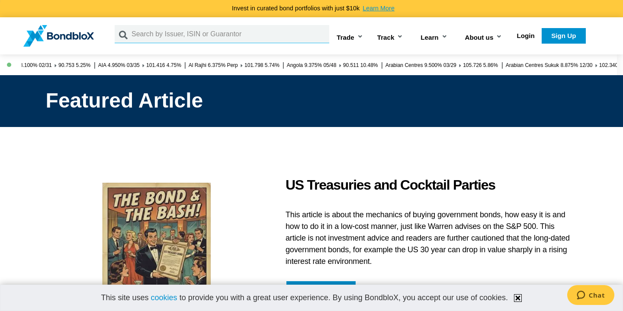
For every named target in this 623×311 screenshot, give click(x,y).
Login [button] (526, 35)
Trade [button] (345, 37)
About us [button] (479, 37)
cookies (164, 297)
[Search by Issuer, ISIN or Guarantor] (230, 34)
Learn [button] (429, 37)
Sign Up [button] (563, 35)
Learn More (379, 8)
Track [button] (386, 37)
